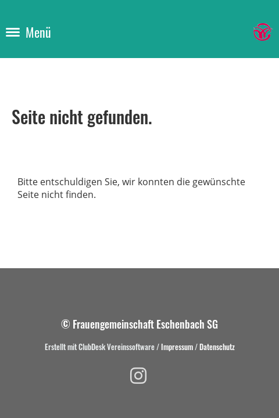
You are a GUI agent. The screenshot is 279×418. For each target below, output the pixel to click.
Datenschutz (217, 346)
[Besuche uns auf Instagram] (138, 375)
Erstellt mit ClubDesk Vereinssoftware (100, 346)
